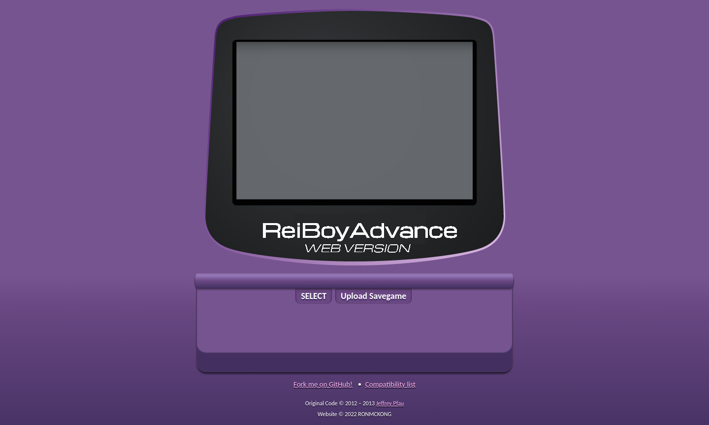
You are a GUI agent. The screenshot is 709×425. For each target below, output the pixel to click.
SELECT (313, 296)
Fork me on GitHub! (323, 384)
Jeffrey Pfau (390, 403)
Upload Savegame (374, 296)
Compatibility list (390, 384)
